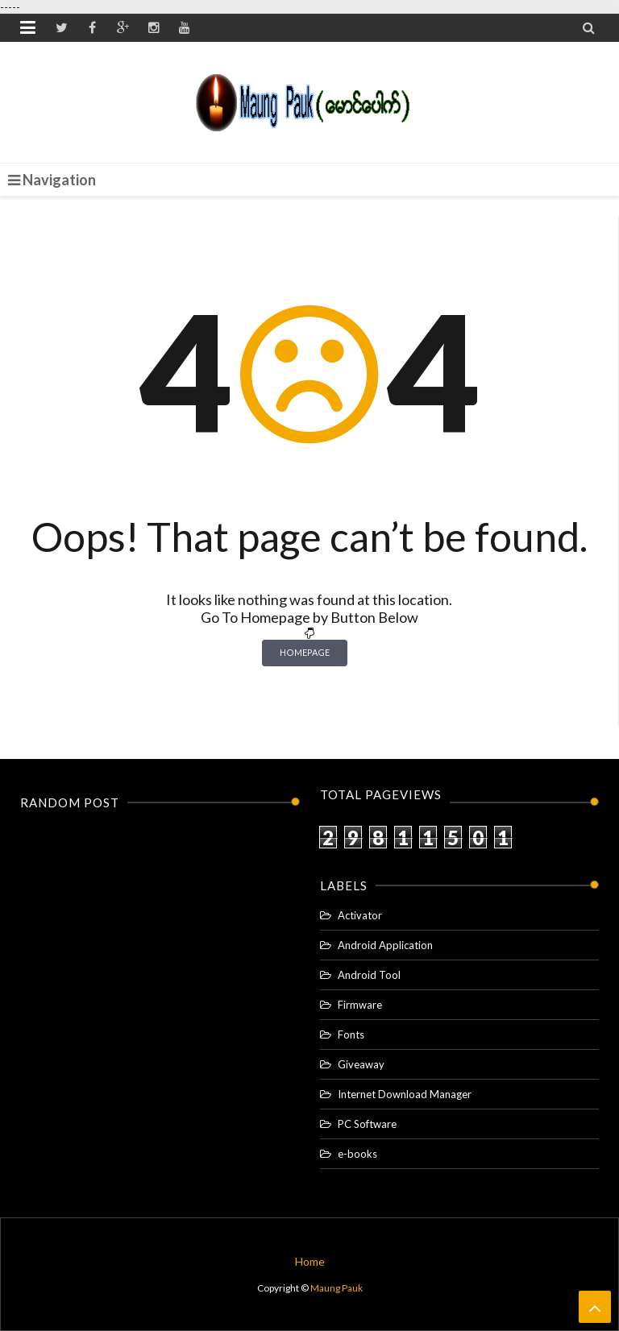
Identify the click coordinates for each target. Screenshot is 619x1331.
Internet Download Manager (405, 1094)
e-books (357, 1153)
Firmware (360, 1004)
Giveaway (361, 1064)
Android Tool (369, 974)
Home (310, 1261)
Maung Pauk (336, 1288)
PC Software (367, 1123)
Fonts (351, 1034)
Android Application (385, 945)
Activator (360, 915)
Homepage (305, 652)
